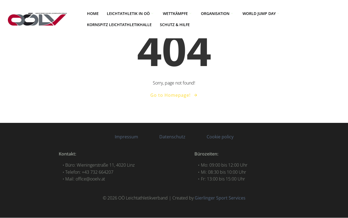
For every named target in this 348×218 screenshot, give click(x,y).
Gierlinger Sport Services (220, 198)
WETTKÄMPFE (178, 13)
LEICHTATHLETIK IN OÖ (131, 13)
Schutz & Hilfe (175, 24)
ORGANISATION (218, 13)
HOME (93, 13)
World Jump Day (262, 13)
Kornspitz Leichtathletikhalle (119, 24)
